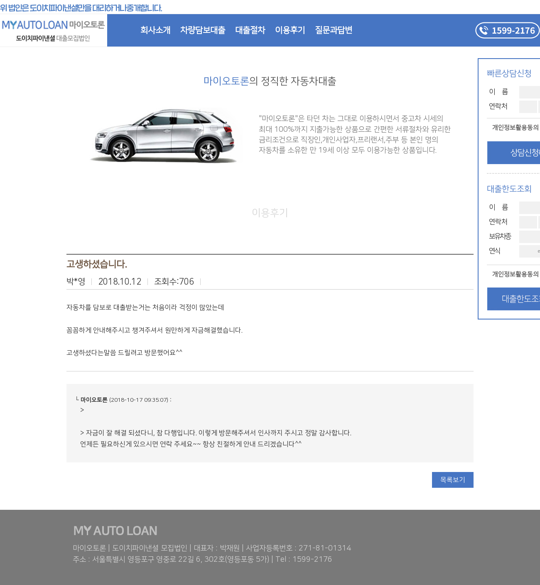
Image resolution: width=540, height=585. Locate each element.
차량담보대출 (202, 30)
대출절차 (250, 30)
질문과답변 (333, 30)
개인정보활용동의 (515, 127)
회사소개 (155, 30)
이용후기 (290, 30)
